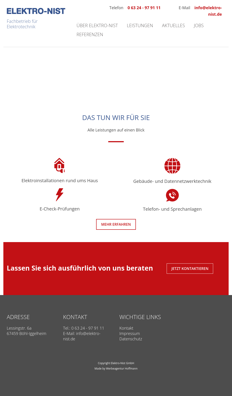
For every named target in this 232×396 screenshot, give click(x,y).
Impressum (129, 333)
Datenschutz (130, 338)
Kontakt (126, 328)
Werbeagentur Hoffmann (121, 368)
